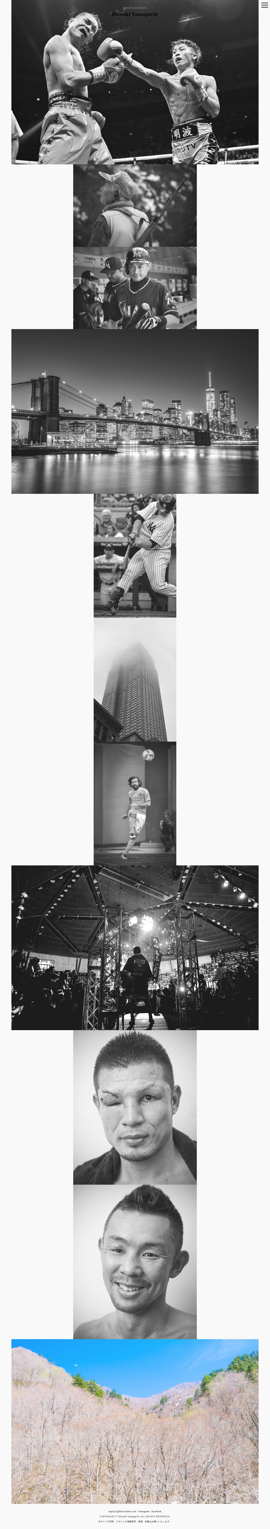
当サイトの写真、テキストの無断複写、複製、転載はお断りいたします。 (135, 1521)
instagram (143, 1511)
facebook (157, 1511)
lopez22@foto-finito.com (122, 1511)
